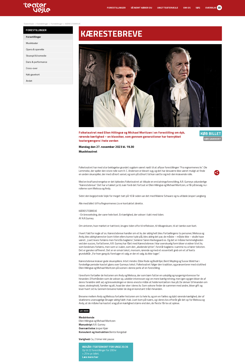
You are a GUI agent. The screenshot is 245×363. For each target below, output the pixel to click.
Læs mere (84, 311)
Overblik (210, 7)
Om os (186, 7)
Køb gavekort (212, 139)
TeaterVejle (29, 23)
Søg (198, 7)
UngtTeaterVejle (167, 7)
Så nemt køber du (141, 7)
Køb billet (210, 133)
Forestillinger (116, 7)
